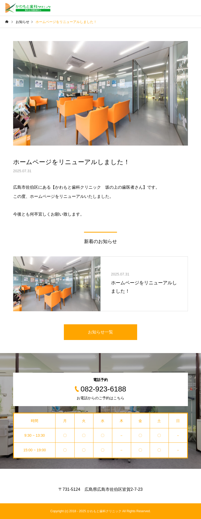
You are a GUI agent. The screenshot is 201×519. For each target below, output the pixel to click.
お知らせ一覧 (100, 332)
